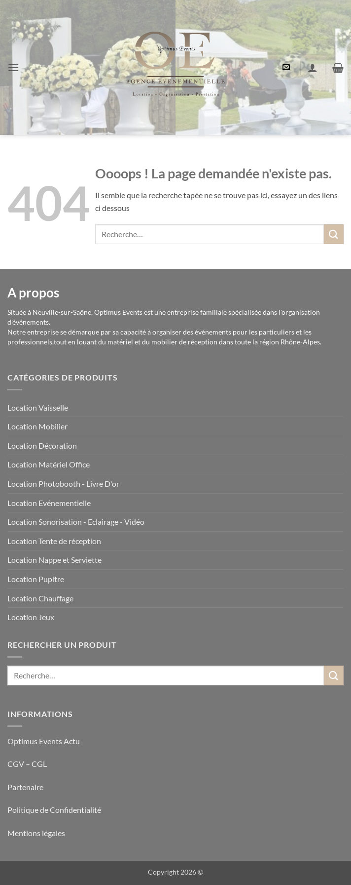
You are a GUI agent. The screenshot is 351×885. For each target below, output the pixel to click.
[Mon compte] (312, 68)
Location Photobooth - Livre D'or (63, 483)
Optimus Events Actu (43, 741)
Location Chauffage (40, 598)
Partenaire (26, 787)
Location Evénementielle (49, 502)
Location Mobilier (37, 426)
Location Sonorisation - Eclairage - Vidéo (75, 521)
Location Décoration (42, 445)
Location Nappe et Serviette (54, 559)
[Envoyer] (334, 234)
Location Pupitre (35, 579)
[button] (13, 67)
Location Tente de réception (54, 541)
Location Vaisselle (37, 407)
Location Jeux (30, 617)
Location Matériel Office (48, 464)
